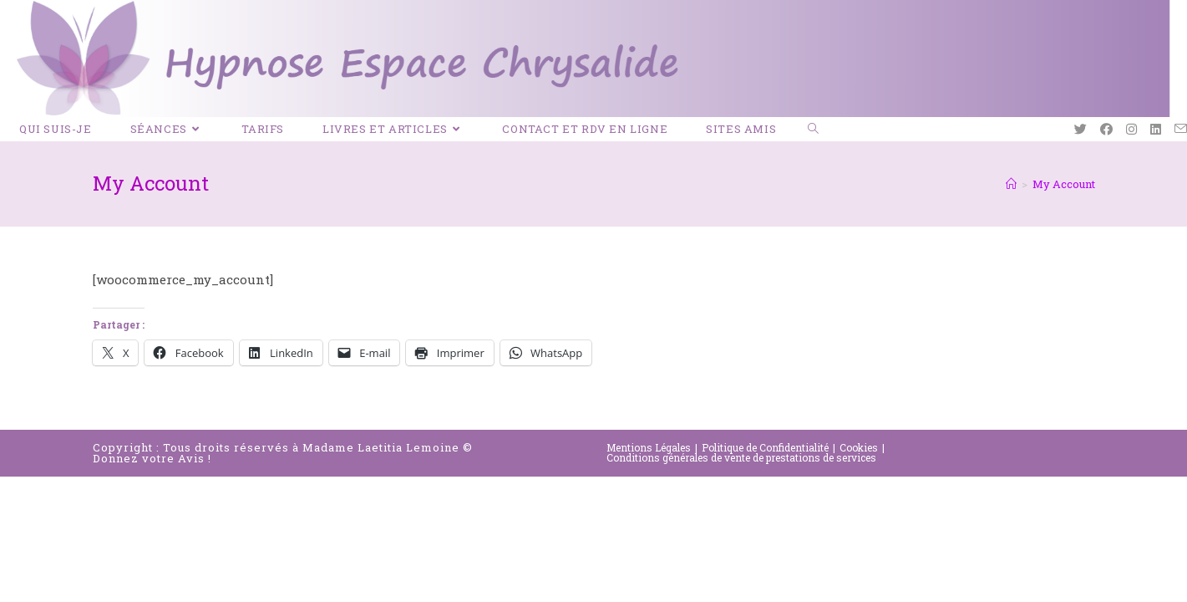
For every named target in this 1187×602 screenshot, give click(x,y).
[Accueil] (1011, 183)
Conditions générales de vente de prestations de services (741, 457)
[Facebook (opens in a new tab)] (1106, 129)
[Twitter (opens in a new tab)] (1080, 129)
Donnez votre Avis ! (152, 458)
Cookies (859, 447)
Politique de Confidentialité (765, 447)
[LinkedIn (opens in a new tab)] (1156, 129)
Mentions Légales (648, 447)
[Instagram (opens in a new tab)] (1131, 129)
